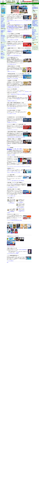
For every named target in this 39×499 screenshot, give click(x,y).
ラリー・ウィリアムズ (3, 41)
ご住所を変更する (27, 91)
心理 (1, 26)
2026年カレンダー (16, 4)
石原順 (4, 35)
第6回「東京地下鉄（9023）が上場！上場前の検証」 (18, 180)
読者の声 (9, 212)
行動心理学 (3, 26)
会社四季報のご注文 (10, 31)
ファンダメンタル (3, 24)
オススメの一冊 (34, 30)
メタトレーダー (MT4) (3, 45)
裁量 (4, 23)
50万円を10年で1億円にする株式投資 (12, 26)
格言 (4, 27)
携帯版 (0, 1)
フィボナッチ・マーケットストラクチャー (13, 129)
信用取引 (2, 53)
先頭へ (7, 262)
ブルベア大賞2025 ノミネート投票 (12, 113)
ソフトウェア (2, 46)
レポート (5, 46)
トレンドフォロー (3, 22)
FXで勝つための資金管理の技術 (22, 249)
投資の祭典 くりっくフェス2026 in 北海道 (13, 78)
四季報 (19, 4)
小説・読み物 (2, 47)
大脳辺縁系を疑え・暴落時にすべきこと (12, 100)
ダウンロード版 (12, 71)
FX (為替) (2, 30)
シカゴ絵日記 (33, 35)
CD (14, 71)
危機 (1, 27)
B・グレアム (2, 38)
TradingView (2, 44)
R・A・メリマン (3, 39)
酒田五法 (2, 21)
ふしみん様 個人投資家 (11, 211)
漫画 (1, 48)
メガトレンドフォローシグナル (17, 166)
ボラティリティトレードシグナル (26, 166)
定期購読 (21, 4)
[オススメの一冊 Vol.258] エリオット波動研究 (13, 253)
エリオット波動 (2, 19)
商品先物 (2, 31)
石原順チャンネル (9, 169)
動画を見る (9, 145)
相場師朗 (2, 35)
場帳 (2, 48)
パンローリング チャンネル (11, 246)
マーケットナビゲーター (10, 166)
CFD (3, 30)
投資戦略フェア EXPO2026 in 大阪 (12, 45)
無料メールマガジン (34, 31)
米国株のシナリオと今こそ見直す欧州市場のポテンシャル (14, 55)
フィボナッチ (2, 20)
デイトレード (4, 17)
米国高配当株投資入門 (35, 20)
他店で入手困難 (2, 54)
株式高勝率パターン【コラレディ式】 (12, 122)
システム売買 (2, 18)
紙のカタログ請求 (35, 37)
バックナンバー (9, 180)
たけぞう (2, 36)
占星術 (3, 27)
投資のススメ (33, 33)
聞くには (2, 49)
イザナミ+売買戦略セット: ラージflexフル (12, 187)
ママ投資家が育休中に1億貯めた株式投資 (35, 24)
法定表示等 (2, 58)
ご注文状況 (19, 91)
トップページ (2, 56)
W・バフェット (2, 37)
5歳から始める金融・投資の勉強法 (35, 21)
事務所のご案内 (2, 57)
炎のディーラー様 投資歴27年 (20, 207)
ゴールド (4, 31)
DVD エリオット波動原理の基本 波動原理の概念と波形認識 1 (15, 220)
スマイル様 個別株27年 (20, 202)
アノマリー (2, 23)
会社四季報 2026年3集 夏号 (3, 10)
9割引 (4, 50)
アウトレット (2, 50)
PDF (35, 36)
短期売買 (2, 17)
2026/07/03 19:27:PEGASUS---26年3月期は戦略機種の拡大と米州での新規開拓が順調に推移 (35, 7)
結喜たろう (4, 36)
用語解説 (33, 32)
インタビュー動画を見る (10, 260)
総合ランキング (34, 29)
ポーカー (2, 32)
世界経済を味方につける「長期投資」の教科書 (35, 25)
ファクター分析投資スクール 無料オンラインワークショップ (15, 20)
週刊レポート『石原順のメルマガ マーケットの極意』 (14, 172)
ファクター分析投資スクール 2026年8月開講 (13, 39)
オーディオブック (25, 4)
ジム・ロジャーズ (3, 40)
